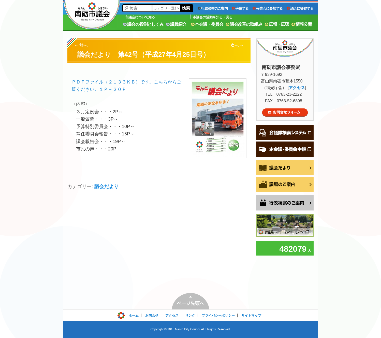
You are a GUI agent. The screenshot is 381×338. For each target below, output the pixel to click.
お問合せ (151, 315)
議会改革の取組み (244, 24)
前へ (80, 45)
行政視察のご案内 (213, 8)
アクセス (297, 88)
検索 (186, 8)
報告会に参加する (268, 8)
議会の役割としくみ (143, 24)
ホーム (134, 315)
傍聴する (240, 8)
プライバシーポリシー (218, 315)
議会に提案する (300, 8)
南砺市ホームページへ (285, 225)
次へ (237, 45)
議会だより (106, 186)
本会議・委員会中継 (285, 149)
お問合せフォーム (285, 112)
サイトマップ (251, 315)
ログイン (128, 314)
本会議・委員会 (207, 24)
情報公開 (301, 24)
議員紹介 (176, 24)
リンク (190, 315)
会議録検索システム (285, 132)
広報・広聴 (277, 24)
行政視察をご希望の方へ (285, 202)
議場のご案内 (285, 184)
